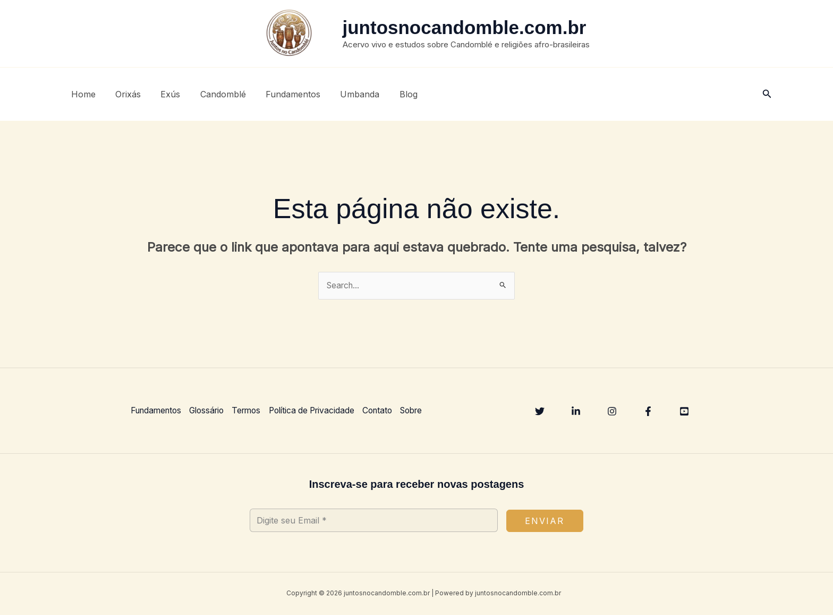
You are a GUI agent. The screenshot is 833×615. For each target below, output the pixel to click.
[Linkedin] (576, 412)
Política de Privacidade (322, 410)
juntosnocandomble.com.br (464, 27)
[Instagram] (612, 412)
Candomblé (213, 94)
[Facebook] (648, 412)
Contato (391, 410)
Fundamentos (280, 94)
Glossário (211, 410)
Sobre (427, 410)
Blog (390, 94)
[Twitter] (540, 412)
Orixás (124, 94)
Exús (163, 94)
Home (82, 94)
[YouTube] (684, 412)
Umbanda (344, 94)
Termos (253, 410)
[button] (767, 94)
